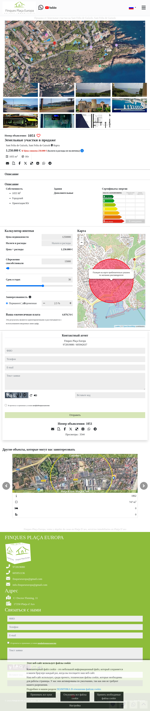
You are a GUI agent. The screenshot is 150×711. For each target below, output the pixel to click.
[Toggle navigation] (144, 8)
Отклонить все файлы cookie (75, 696)
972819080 (68, 344)
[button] (6, 486)
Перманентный (17, 303)
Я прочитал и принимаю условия (29, 405)
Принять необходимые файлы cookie (109, 696)
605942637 (81, 344)
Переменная (30, 303)
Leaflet (117, 326)
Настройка (75, 705)
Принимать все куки (41, 694)
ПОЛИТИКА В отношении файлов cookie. (79, 689)
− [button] (82, 242)
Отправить (75, 415)
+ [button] (82, 238)
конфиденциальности (41, 405)
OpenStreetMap (129, 326)
